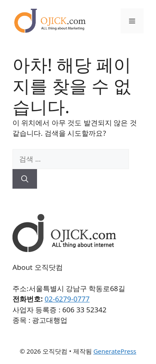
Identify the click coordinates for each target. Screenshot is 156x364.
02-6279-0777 (67, 299)
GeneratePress (114, 351)
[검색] (24, 179)
